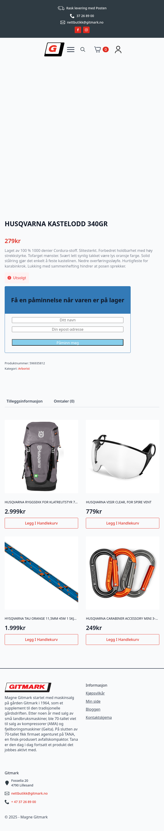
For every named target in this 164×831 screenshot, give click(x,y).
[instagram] (86, 30)
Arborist (24, 368)
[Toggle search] (83, 49)
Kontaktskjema (99, 717)
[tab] (25, 401)
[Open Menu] (70, 49)
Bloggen (93, 709)
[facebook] (78, 30)
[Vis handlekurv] (101, 49)
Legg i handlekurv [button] (41, 523)
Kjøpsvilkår (95, 693)
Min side (93, 701)
